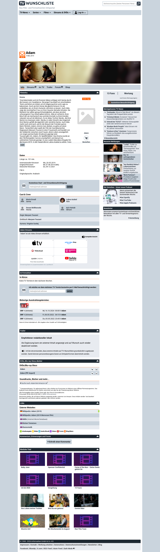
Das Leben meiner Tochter (31, 500)
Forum (59, 87)
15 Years (78, 480)
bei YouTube (126, 200)
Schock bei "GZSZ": (123, 123)
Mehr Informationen (49, 386)
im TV (41, 87)
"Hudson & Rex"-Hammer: (122, 133)
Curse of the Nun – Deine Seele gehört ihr (87, 460)
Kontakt (33, 537)
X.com (39, 541)
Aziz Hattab (70, 208)
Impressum (24, 537)
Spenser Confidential (56, 459)
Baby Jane (25, 459)
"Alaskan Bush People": (122, 127)
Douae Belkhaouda (33, 208)
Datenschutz (59, 537)
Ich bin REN (25, 480)
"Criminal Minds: (122, 118)
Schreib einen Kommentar (59, 434)
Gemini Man (79, 500)
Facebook (24, 541)
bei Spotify (125, 197)
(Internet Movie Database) (35, 411)
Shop (67, 87)
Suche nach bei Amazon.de (34, 375)
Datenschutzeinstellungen (76, 537)
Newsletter (92, 537)
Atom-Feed (57, 541)
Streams (31, 87)
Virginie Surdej (33, 224)
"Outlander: (123, 113)
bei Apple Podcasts (128, 203)
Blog (100, 537)
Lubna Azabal (71, 199)
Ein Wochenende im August (59, 521)
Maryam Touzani (31, 215)
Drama (22, 97)
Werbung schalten (45, 537)
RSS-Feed (48, 541)
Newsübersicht (112, 138)
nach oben (24, 546)
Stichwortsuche (48, 546)
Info (22, 87)
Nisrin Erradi (31, 199)
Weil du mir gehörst (55, 500)
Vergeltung (52, 480)
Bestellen (86, 142)
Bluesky (32, 541)
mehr (22, 145)
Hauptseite (36, 546)
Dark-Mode (70, 541)
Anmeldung (134, 218)
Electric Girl (25, 521)
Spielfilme (60, 546)
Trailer (49, 87)
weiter (69, 187)
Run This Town (80, 521)
